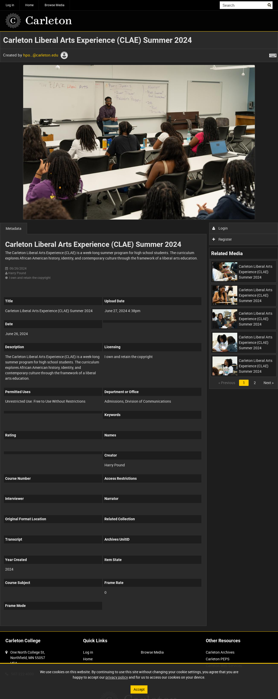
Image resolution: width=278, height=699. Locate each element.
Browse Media (54, 5)
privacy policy (116, 677)
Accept (139, 689)
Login (220, 228)
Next (269, 382)
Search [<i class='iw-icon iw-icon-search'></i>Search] (269, 4)
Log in (10, 5)
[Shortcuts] (272, 54)
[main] (139, 331)
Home (29, 5)
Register (222, 239)
